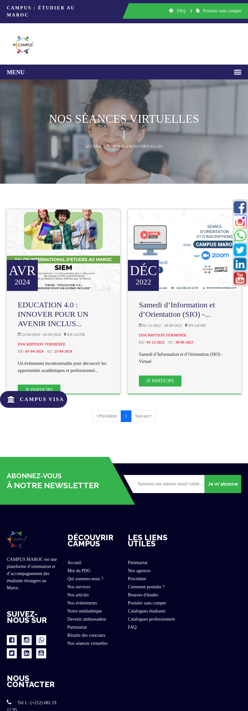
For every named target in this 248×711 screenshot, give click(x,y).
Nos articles (78, 594)
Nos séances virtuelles (87, 643)
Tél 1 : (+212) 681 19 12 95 (213, 565)
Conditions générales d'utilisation (215, 701)
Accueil (93, 146)
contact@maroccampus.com (214, 600)
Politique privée (170, 701)
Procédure (137, 578)
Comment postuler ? (146, 586)
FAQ (177, 10)
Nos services (78, 586)
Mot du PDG (79, 570)
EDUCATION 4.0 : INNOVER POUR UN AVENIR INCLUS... (53, 314)
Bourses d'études (143, 594)
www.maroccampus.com (211, 618)
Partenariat (77, 627)
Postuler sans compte (218, 10)
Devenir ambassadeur (87, 619)
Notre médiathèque (84, 611)
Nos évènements (82, 603)
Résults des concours (86, 635)
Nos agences (139, 570)
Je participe (39, 389)
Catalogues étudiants (146, 611)
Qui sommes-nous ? (85, 578)
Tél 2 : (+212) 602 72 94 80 (213, 582)
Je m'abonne (223, 484)
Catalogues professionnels (151, 619)
